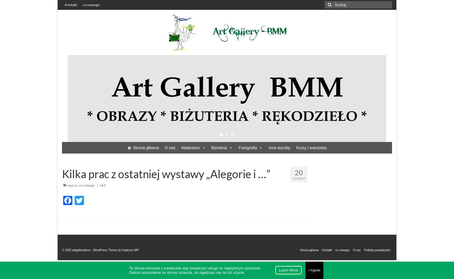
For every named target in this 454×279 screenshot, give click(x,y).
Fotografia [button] (251, 147)
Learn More (288, 270)
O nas (170, 147)
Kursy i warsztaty (311, 147)
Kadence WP (130, 250)
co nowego (86, 185)
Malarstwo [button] (193, 147)
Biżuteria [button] (222, 147)
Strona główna (146, 147)
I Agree (314, 270)
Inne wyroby (279, 147)
